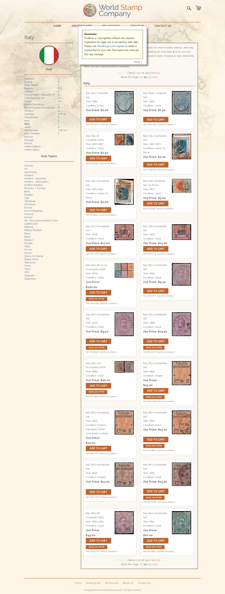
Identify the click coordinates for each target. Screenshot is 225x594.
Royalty (28, 243)
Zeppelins (30, 278)
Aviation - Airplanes (35, 178)
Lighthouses (31, 223)
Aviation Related (33, 185)
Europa (28, 207)
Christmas (30, 204)
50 (150, 77)
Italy (27, 123)
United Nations (32, 146)
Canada (28, 91)
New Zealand (32, 133)
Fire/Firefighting (33, 210)
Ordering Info (93, 582)
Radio (27, 236)
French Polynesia (34, 104)
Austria (28, 81)
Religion (28, 239)
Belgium (29, 88)
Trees (27, 269)
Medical (28, 227)
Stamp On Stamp (33, 256)
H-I (59, 98)
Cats (26, 198)
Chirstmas (30, 201)
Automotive (30, 172)
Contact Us (162, 25)
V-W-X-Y (62, 130)
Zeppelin (29, 275)
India (27, 120)
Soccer (28, 249)
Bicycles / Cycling (34, 188)
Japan (27, 127)
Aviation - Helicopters (36, 181)
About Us (128, 582)
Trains (27, 265)
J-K (60, 101)
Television (30, 262)
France (28, 101)
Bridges (28, 194)
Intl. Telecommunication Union (41, 220)
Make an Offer (97, 299)
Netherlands (31, 130)
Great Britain (31, 117)
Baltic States (31, 85)
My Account (111, 582)
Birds (27, 191)
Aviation (28, 175)
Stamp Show (31, 259)
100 (155, 77)
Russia (28, 143)
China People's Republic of (39, 94)
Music (27, 233)
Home (57, 25)
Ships (27, 246)
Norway (28, 136)
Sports (28, 252)
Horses (28, 217)
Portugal (29, 140)
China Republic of (34, 98)
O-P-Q (61, 114)
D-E (60, 88)
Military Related (33, 230)
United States (31, 149)
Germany (29, 114)
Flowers (29, 214)
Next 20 (156, 72)
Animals (28, 165)
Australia (29, 78)
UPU (27, 272)
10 (141, 77)
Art (26, 168)
